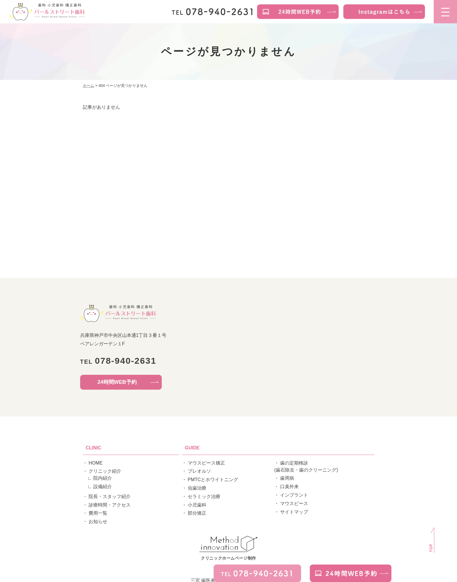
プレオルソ (199, 471)
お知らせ (98, 521)
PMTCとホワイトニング (213, 479)
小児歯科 (197, 504)
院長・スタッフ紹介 (110, 496)
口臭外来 (289, 486)
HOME (96, 462)
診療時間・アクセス (110, 504)
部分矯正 (197, 513)
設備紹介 (102, 486)
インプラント (294, 495)
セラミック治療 (204, 496)
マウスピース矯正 (206, 462)
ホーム (88, 85)
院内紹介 (102, 478)
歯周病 (287, 478)
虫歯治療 (197, 488)
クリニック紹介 (105, 471)
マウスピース (294, 503)
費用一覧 (98, 513)
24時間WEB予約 (117, 382)
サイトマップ (294, 511)
